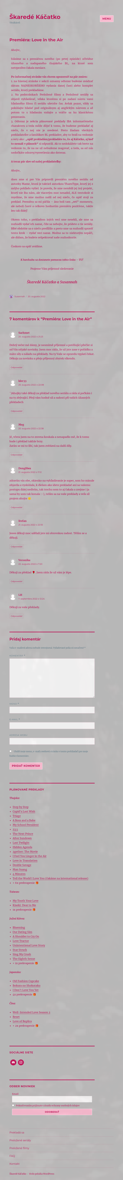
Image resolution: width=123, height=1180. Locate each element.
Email (15, 1093)
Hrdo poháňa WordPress (41, 1174)
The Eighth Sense (24, 958)
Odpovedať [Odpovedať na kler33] (16, 411)
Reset (16, 1016)
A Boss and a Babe (24, 820)
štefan (22, 520)
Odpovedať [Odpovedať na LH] (16, 616)
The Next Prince (23, 833)
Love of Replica (22, 1021)
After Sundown (22, 838)
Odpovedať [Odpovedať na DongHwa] (16, 507)
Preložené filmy (19, 1148)
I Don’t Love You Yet (26, 990)
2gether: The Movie (25, 851)
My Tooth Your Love (25, 900)
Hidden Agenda (22, 847)
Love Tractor (21, 940)
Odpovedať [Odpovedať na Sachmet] (16, 367)
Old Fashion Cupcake (26, 981)
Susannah (19, 296)
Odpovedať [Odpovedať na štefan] (16, 546)
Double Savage (22, 865)
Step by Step (21, 807)
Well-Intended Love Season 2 (31, 1012)
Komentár (17, 655)
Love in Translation (25, 860)
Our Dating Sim (22, 932)
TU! (81, 259)
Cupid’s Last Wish (24, 811)
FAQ (12, 1156)
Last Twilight (21, 842)
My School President (26, 824)
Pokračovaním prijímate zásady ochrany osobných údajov (46, 1105)
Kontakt (14, 1163)
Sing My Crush (22, 954)
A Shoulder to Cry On (26, 936)
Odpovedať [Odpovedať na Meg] (16, 454)
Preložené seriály (20, 1140)
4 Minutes (19, 873)
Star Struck (20, 949)
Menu (106, 18)
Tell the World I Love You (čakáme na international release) (50, 878)
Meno (14, 703)
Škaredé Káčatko (34, 16)
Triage (17, 815)
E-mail (14, 719)
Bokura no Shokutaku (26, 985)
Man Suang (20, 869)
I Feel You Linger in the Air (29, 856)
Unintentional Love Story (29, 945)
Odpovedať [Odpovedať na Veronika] (16, 581)
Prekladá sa (16, 1132)
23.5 (15, 829)
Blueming (19, 927)
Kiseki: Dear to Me (24, 905)
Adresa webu (18, 735)
